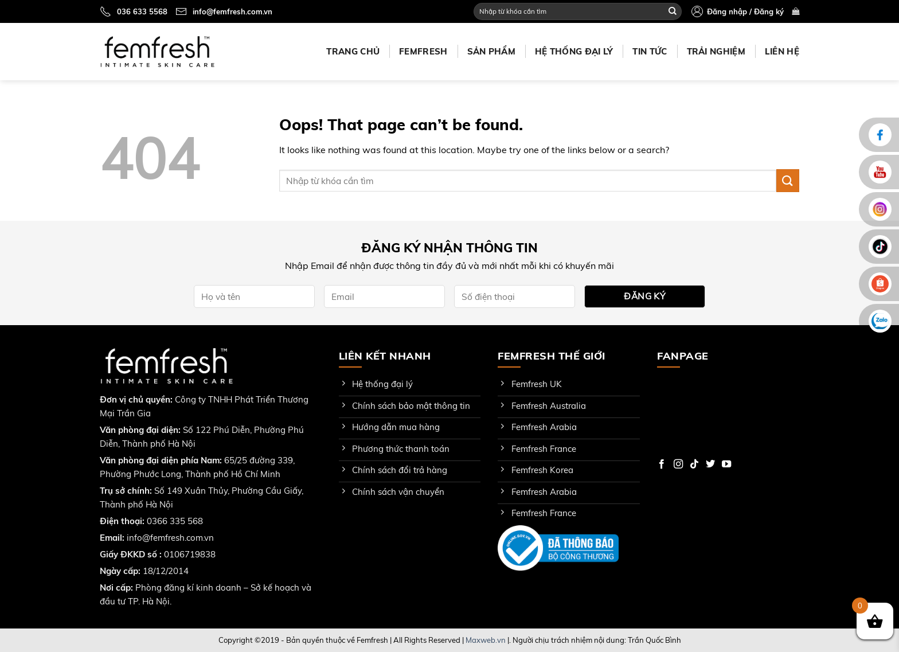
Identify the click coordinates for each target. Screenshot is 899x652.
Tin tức (649, 51)
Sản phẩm (491, 51)
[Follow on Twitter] (710, 464)
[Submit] (672, 11)
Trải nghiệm (716, 51)
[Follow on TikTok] (694, 464)
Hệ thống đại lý (574, 51)
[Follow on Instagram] (678, 464)
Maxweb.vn (486, 640)
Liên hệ (782, 51)
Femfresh (423, 51)
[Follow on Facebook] (661, 464)
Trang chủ (353, 51)
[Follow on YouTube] (726, 464)
